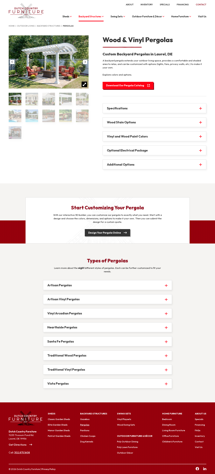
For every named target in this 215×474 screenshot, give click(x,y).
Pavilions (84, 430)
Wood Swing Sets (126, 424)
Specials (165, 4)
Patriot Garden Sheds (59, 436)
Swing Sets (117, 16)
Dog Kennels (86, 441)
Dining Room (168, 424)
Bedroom (167, 419)
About (130, 4)
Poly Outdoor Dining (127, 441)
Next (85, 62)
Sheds (66, 16)
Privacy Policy (48, 469)
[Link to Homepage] (28, 418)
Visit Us (202, 16)
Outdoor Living (26, 26)
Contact (201, 4)
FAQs (197, 430)
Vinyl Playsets (124, 419)
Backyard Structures (90, 16)
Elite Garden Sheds (57, 424)
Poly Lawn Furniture (127, 447)
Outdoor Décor (125, 452)
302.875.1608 (22, 452)
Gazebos (84, 419)
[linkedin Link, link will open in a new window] (204, 469)
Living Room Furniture (173, 430)
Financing (183, 4)
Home (12, 26)
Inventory (147, 4)
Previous (12, 62)
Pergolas (84, 424)
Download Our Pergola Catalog (125, 85)
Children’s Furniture (172, 441)
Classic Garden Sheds (59, 419)
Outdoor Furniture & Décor (147, 16)
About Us (200, 413)
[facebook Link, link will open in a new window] (197, 469)
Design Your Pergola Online (104, 232)
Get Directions (17, 444)
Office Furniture (170, 436)
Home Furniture (180, 16)
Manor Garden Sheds (59, 430)
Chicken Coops (87, 436)
